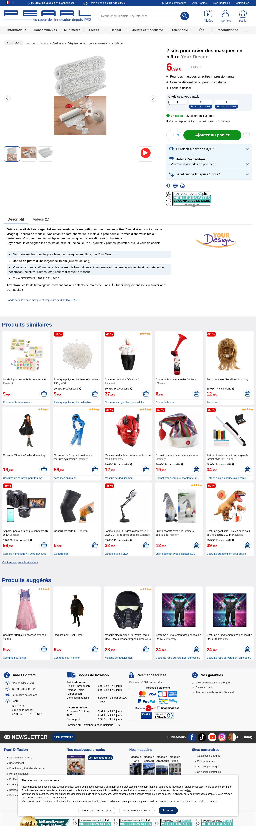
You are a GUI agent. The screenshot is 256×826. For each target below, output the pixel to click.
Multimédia (72, 30)
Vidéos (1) (41, 219)
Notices (13, 789)
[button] (188, 121)
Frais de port (107, 2)
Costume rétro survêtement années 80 (178, 657)
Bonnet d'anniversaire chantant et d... (177, 477)
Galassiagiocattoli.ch (209, 771)
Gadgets (58, 43)
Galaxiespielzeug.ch (208, 766)
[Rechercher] (184, 16)
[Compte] (226, 16)
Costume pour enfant (15, 657)
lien (189, 790)
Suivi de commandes (174, 2)
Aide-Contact (199, 2)
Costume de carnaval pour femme (22, 477)
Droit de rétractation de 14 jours (214, 682)
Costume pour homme (67, 657)
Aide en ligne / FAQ (23, 682)
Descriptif (16, 219)
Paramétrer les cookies (136, 810)
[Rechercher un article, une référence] (143, 16)
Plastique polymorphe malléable (72, 402)
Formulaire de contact (24, 694)
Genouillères (61, 553)
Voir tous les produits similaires (20, 562)
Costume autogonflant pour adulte (124, 402)
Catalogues (242, 2)
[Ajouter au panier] (212, 135)
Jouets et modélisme (147, 30)
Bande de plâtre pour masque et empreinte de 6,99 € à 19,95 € (43, 300)
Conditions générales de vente (26, 768)
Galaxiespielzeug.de (208, 755)
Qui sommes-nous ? (20, 757)
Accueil (31, 43)
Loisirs (94, 30)
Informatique (16, 30)
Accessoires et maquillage (106, 43)
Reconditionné (227, 30)
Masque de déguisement (119, 477)
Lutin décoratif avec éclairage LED (175, 553)
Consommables (45, 30)
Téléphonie (179, 30)
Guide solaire (16, 795)
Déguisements (76, 43)
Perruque (212, 402)
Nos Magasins (221, 2)
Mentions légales (19, 773)
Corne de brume (165, 402)
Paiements (145, 682)
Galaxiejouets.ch (206, 761)
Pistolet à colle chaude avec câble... (227, 477)
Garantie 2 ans (204, 687)
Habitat (116, 30)
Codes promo (17, 784)
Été (201, 30)
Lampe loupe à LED (116, 553)
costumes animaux (65, 477)
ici (216, 801)
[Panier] (243, 16)
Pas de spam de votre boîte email (215, 692)
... (247, 30)
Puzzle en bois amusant (17, 402)
